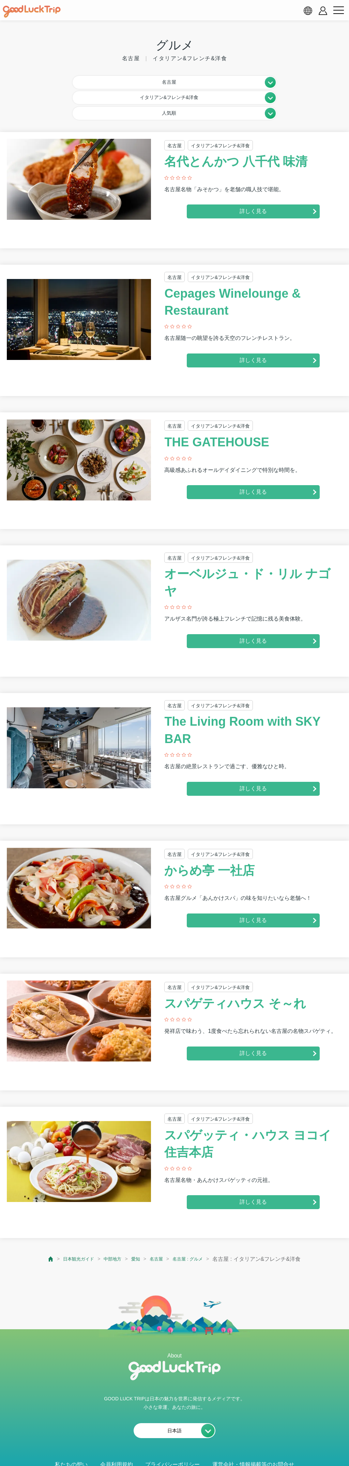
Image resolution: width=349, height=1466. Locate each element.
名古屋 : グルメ (195, 1225)
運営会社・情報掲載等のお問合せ (253, 1431)
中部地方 (110, 1225)
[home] (32, 11)
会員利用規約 (116, 1431)
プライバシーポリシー (172, 1431)
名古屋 (159, 1225)
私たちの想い (71, 1431)
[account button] (323, 10)
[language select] (307, 10)
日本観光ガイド (70, 1225)
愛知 (136, 1225)
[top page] (39, 1225)
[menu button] (338, 10)
